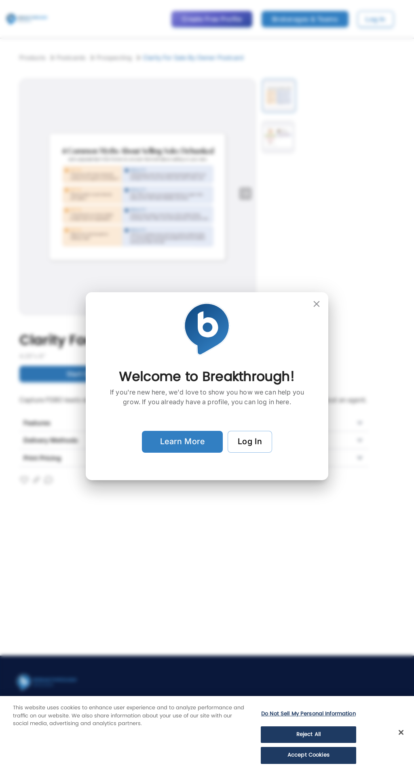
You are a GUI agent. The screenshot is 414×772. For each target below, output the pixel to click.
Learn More (182, 441)
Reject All (308, 734)
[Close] (401, 732)
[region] (207, 734)
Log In (250, 441)
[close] (316, 303)
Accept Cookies (308, 755)
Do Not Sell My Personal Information (308, 714)
